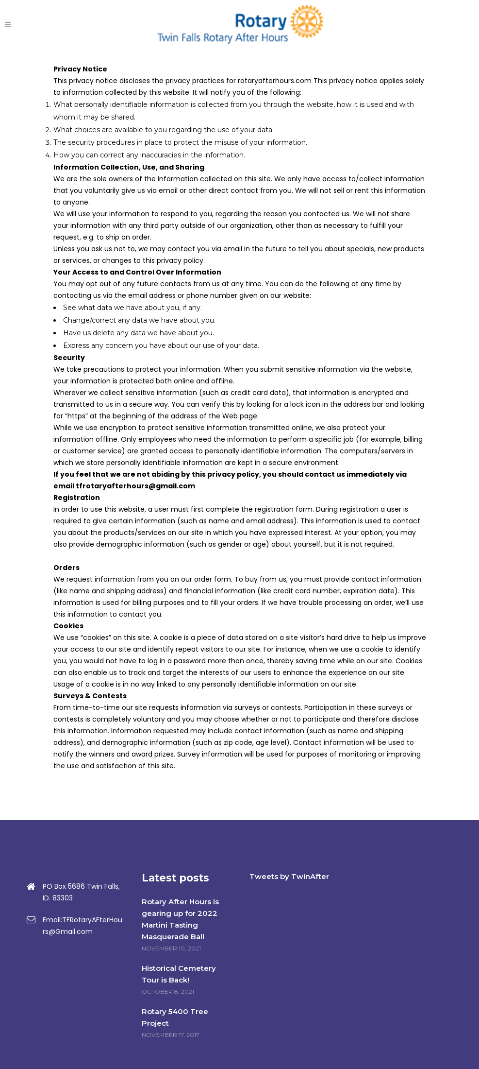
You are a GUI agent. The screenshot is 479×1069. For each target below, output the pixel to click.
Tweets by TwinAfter (289, 876)
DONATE (434, 24)
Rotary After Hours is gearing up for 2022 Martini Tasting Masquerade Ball (180, 919)
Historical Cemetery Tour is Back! (179, 974)
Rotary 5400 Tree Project (175, 1017)
